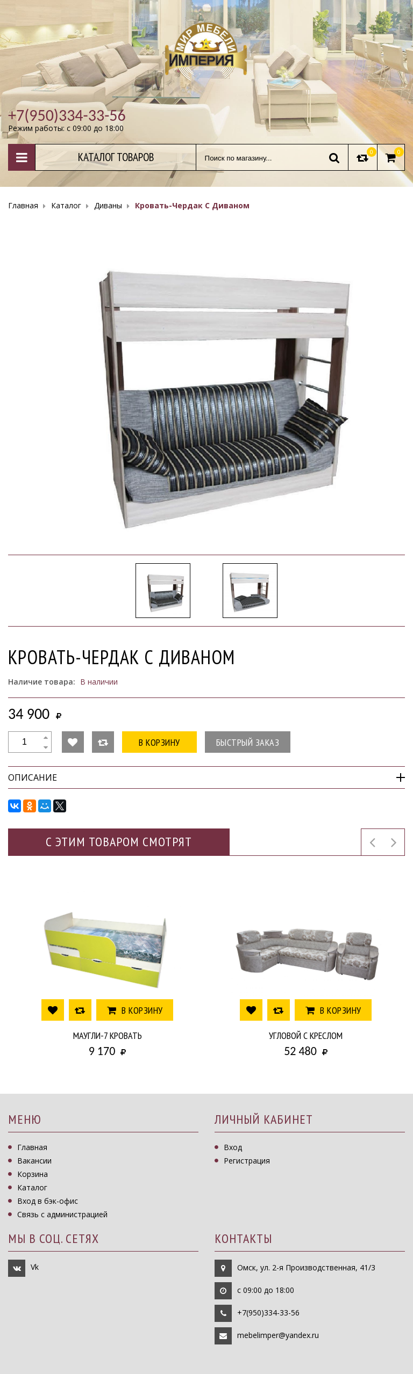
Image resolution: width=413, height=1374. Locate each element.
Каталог (32, 1187)
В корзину (159, 742)
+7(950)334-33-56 (268, 1312)
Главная (32, 1147)
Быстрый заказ (248, 742)
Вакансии (34, 1160)
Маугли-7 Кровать (107, 1035)
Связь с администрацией (62, 1214)
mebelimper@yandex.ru (278, 1334)
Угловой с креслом (306, 1035)
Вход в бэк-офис (47, 1201)
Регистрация (247, 1160)
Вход (233, 1147)
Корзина (32, 1174)
